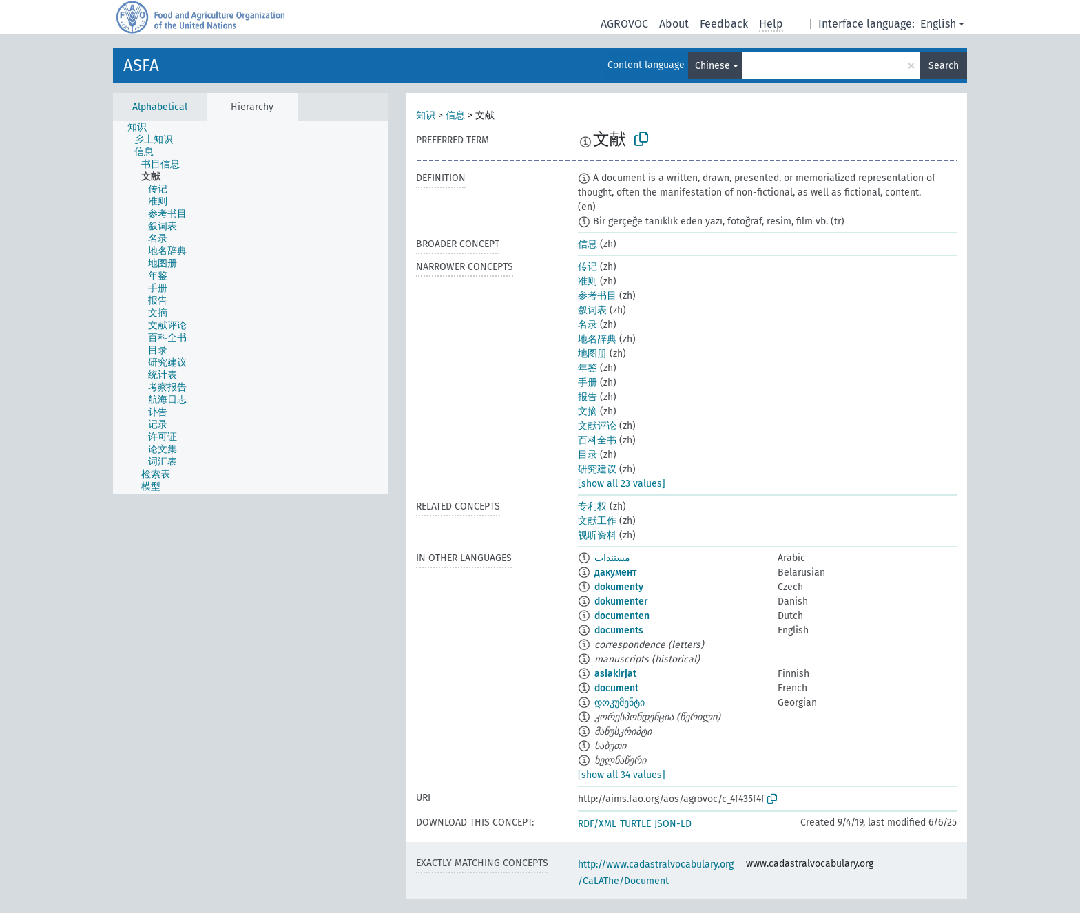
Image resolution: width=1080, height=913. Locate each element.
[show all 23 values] (621, 484)
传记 (587, 267)
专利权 (592, 506)
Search (943, 66)
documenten (622, 616)
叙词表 (592, 310)
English (938, 23)
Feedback (724, 23)
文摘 (587, 411)
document (616, 688)
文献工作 (597, 521)
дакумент (615, 572)
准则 (587, 281)
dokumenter (621, 601)
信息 (455, 115)
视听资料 (597, 535)
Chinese (712, 66)
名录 (587, 324)
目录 (587, 455)
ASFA (141, 65)
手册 (587, 382)
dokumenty (618, 587)
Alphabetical (159, 107)
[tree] (250, 307)
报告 (587, 397)
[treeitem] (143, 127)
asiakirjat (615, 674)
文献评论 (597, 426)
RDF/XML (597, 824)
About (674, 23)
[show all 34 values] (621, 775)
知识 (425, 115)
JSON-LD (673, 824)
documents (618, 630)
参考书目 (597, 296)
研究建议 (597, 469)
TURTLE (635, 824)
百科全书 (597, 440)
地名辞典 (597, 339)
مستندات (612, 558)
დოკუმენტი (619, 703)
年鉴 (587, 368)
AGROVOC (624, 23)
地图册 (592, 353)
